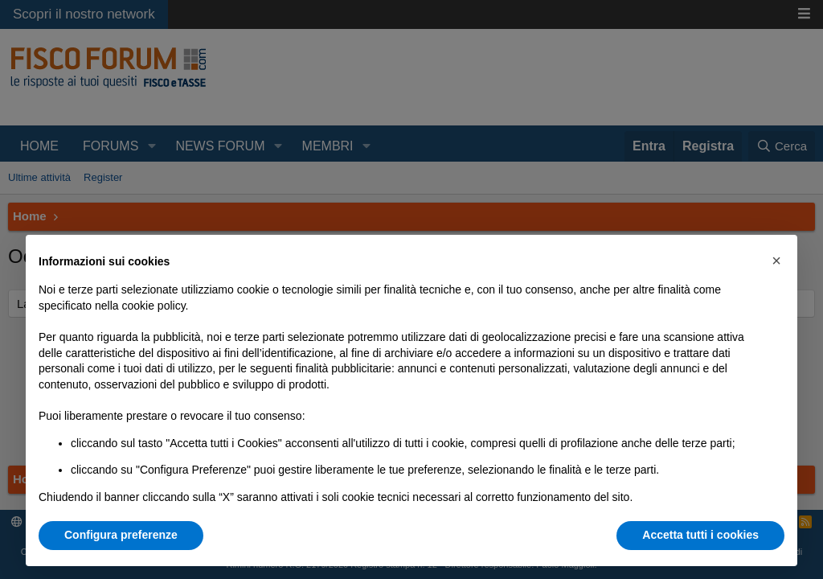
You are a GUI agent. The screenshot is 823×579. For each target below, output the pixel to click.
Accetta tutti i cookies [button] (700, 534)
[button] (776, 260)
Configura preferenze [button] (121, 534)
